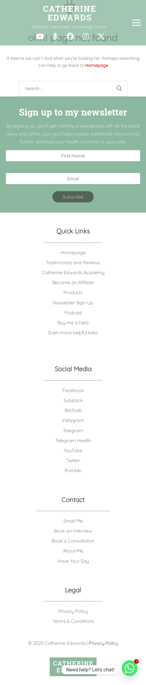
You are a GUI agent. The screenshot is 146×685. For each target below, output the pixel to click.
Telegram (73, 430)
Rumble (73, 470)
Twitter (73, 460)
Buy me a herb (73, 322)
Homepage (96, 65)
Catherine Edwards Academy (73, 272)
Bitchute (73, 410)
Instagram (73, 420)
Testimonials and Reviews (73, 262)
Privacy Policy (73, 611)
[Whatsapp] (130, 670)
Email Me (73, 521)
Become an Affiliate (73, 282)
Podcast (73, 313)
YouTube (73, 450)
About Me (73, 551)
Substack (73, 400)
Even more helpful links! (73, 332)
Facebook (73, 390)
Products (73, 292)
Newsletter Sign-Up (73, 303)
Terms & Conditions (73, 621)
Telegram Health (73, 440)
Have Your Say (73, 561)
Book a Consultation (73, 541)
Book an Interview (73, 531)
